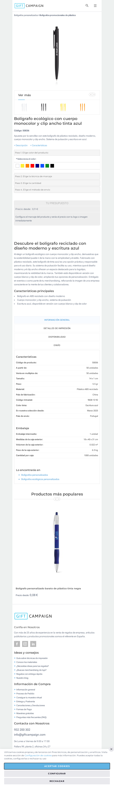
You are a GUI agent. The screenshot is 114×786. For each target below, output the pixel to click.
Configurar (57, 773)
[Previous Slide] (90, 94)
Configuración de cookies (38, 755)
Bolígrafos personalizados (26, 15)
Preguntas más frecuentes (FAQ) (31, 717)
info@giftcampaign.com (29, 734)
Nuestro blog (22, 678)
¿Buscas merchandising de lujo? (31, 670)
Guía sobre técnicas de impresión (32, 658)
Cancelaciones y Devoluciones (30, 705)
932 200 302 (22, 729)
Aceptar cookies (57, 766)
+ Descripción (21, 145)
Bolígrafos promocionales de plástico (57, 15)
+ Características (38, 145)
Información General (57, 320)
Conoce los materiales (26, 662)
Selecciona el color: (26, 159)
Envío (57, 345)
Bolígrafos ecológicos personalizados (40, 479)
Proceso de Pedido (25, 693)
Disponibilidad (57, 337)
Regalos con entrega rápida (29, 674)
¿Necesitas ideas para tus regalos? (32, 666)
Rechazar (57, 781)
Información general (25, 689)
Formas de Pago (24, 709)
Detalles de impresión (57, 328)
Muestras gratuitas (25, 713)
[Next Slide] (93, 94)
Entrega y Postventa (25, 701)
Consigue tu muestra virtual (29, 697)
